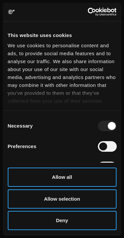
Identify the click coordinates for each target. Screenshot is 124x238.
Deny (62, 220)
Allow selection (62, 199)
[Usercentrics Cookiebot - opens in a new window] (88, 12)
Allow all (62, 177)
